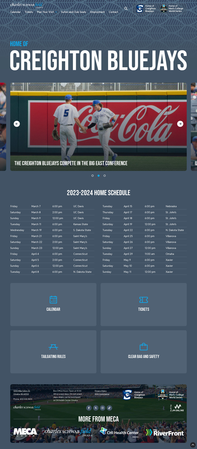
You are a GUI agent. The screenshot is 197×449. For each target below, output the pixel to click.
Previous (18, 123)
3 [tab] (105, 176)
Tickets (29, 12)
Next (179, 123)
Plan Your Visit (45, 12)
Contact (113, 12)
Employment (97, 12)
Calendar (15, 12)
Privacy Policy (101, 391)
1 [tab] (93, 176)
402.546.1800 (26, 399)
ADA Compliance (102, 394)
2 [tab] (99, 176)
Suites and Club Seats (73, 12)
